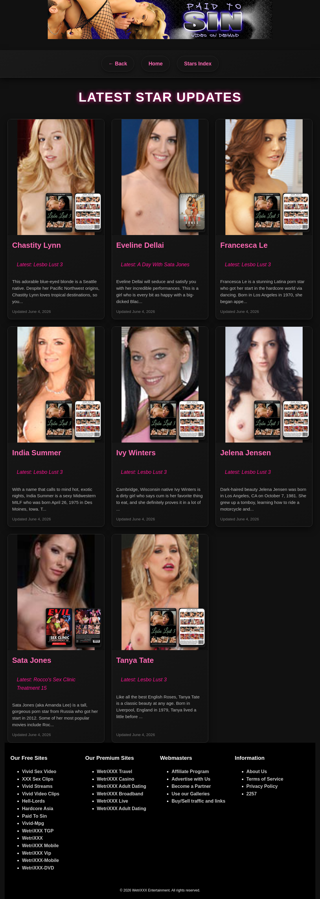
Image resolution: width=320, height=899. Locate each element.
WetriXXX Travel (114, 771)
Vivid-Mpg (33, 823)
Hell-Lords (33, 801)
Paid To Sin (34, 816)
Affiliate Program (190, 771)
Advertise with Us (191, 779)
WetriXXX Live (112, 801)
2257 (252, 793)
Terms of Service (265, 779)
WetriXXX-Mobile (40, 860)
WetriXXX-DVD (38, 867)
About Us (257, 771)
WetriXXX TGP (38, 830)
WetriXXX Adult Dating (121, 786)
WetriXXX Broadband (120, 793)
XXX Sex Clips (38, 779)
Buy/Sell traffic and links (198, 801)
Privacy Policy (262, 786)
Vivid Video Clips (40, 793)
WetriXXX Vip (36, 853)
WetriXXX (32, 838)
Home (155, 64)
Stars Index (198, 64)
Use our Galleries (191, 793)
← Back (117, 64)
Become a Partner (191, 786)
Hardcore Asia (37, 808)
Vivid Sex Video (39, 771)
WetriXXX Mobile (40, 845)
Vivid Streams (37, 786)
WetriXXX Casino (116, 779)
